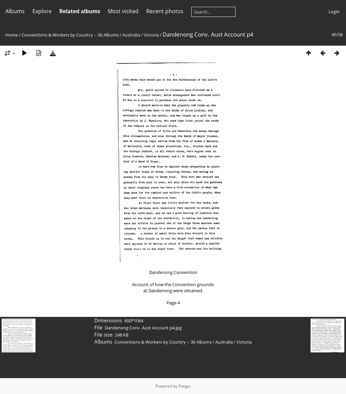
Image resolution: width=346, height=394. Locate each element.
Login (334, 11)
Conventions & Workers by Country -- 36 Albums (70, 35)
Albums (15, 11)
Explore (42, 11)
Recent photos (164, 11)
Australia (131, 35)
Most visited (123, 11)
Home (11, 35)
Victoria (151, 35)
